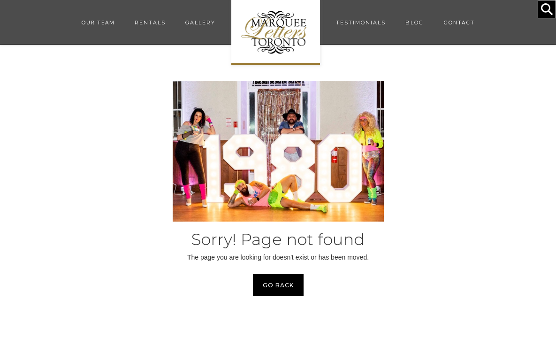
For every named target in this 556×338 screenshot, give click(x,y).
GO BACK (278, 285)
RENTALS (150, 22)
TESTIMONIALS (361, 22)
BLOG (414, 22)
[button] (98, 22)
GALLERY (200, 22)
